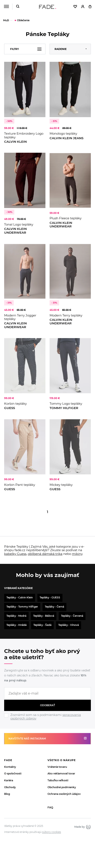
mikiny (77, 554)
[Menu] (6, 6)
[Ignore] (47, 720)
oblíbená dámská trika (45, 554)
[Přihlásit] (82, 7)
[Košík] (89, 7)
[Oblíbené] (75, 7)
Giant (88, 827)
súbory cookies (51, 832)
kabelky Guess (15, 554)
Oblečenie (23, 20)
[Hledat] (17, 7)
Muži (6, 20)
